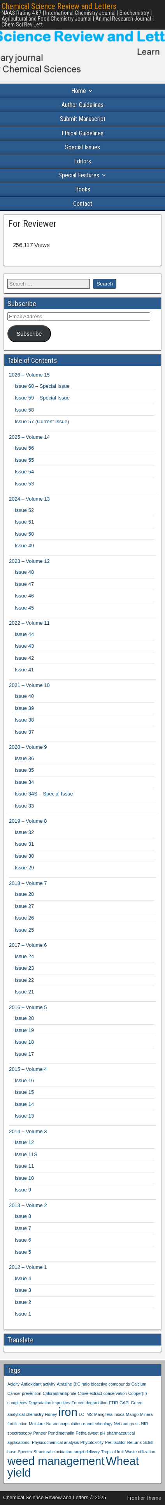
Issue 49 (24, 545)
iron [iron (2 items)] (67, 1411)
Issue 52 (24, 510)
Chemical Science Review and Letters (59, 6)
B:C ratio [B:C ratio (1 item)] (82, 1384)
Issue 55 (24, 460)
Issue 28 (24, 894)
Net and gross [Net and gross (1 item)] (126, 1423)
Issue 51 (24, 522)
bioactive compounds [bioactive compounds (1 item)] (110, 1384)
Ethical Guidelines (82, 133)
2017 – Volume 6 (28, 945)
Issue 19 (24, 1030)
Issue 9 (23, 1190)
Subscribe (29, 334)
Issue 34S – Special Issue (44, 794)
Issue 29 (24, 868)
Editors (82, 161)
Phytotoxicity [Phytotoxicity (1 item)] (92, 1442)
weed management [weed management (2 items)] (55, 1460)
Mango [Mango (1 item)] (132, 1414)
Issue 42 (24, 658)
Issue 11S (26, 1154)
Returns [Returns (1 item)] (134, 1442)
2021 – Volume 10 (29, 685)
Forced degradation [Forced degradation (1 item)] (89, 1402)
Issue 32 (24, 832)
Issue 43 (24, 646)
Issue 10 (24, 1178)
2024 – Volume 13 (29, 499)
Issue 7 (23, 1228)
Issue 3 (23, 1290)
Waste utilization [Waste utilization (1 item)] (140, 1451)
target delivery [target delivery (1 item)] (87, 1451)
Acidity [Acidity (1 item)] (13, 1384)
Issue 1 (23, 1314)
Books (82, 189)
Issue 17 (24, 1054)
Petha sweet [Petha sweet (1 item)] (87, 1433)
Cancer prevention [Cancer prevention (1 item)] (24, 1393)
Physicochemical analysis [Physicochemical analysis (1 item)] (55, 1442)
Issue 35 (24, 770)
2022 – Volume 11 (29, 623)
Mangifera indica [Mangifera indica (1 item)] (109, 1414)
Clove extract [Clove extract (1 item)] (90, 1393)
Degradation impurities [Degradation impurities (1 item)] (49, 1402)
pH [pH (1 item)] (102, 1433)
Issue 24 (24, 956)
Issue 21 (24, 992)
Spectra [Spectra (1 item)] (25, 1451)
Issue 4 (23, 1278)
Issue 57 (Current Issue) (42, 421)
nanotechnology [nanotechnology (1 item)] (97, 1423)
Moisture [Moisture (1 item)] (37, 1423)
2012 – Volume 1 (28, 1267)
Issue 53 (24, 484)
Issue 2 (23, 1302)
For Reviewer (32, 223)
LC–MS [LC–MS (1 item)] (86, 1414)
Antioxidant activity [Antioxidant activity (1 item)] (38, 1384)
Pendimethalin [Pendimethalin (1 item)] (61, 1433)
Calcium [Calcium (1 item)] (138, 1384)
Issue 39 (24, 708)
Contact (82, 203)
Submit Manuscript (82, 119)
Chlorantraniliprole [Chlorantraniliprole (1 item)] (59, 1393)
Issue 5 (23, 1252)
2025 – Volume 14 (29, 437)
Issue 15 (24, 1092)
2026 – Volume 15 (29, 375)
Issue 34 (24, 782)
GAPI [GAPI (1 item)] (124, 1402)
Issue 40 (24, 696)
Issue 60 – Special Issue (42, 386)
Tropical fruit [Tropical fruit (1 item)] (112, 1451)
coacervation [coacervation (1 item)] (115, 1393)
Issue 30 (24, 856)
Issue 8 (23, 1216)
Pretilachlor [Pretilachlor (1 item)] (115, 1442)
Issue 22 (24, 980)
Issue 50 (24, 534)
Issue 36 (24, 758)
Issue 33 (24, 806)
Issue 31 (24, 844)
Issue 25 (24, 930)
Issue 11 (24, 1166)
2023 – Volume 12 (29, 561)
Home (78, 91)
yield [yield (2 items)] (19, 1472)
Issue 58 (24, 410)
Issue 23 (24, 968)
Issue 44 (24, 634)
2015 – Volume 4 (28, 1069)
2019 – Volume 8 (28, 821)
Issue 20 (24, 1018)
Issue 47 (24, 584)
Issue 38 (24, 720)
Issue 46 (24, 596)
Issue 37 (24, 732)
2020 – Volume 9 (28, 747)
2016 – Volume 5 (28, 1007)
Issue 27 (24, 906)
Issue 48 (24, 572)
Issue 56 (24, 448)
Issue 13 (24, 1116)
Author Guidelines (82, 105)
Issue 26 (24, 918)
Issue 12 (24, 1142)
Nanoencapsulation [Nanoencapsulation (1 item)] (64, 1423)
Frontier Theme (144, 1497)
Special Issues (82, 147)
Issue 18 (24, 1042)
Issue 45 (24, 608)
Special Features (78, 175)
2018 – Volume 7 (28, 883)
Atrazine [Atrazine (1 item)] (64, 1384)
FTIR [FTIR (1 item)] (113, 1402)
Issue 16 (24, 1080)
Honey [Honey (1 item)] (51, 1414)
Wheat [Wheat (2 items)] (122, 1460)
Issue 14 (24, 1104)
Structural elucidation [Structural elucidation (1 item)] (52, 1451)
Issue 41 (24, 670)
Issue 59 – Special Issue (42, 398)
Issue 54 (24, 472)
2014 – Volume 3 (28, 1131)
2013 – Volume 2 (28, 1205)
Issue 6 (23, 1240)
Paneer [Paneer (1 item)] (39, 1433)
